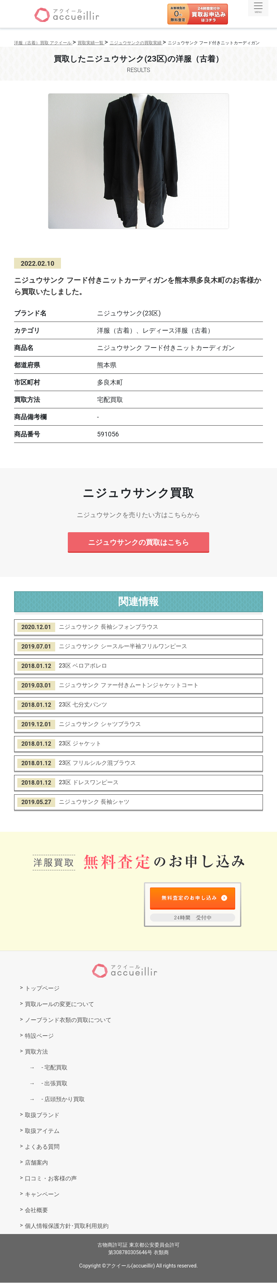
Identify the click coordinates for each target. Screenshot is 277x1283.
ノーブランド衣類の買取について (68, 1020)
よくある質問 (42, 1147)
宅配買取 (51, 1067)
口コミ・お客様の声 (51, 1178)
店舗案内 (36, 1162)
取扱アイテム (42, 1131)
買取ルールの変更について (59, 1004)
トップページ (42, 988)
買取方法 (36, 1052)
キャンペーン (42, 1194)
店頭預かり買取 (60, 1099)
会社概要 (36, 1210)
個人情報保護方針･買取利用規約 (67, 1226)
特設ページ (39, 1036)
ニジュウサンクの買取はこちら (138, 542)
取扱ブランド (42, 1115)
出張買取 (51, 1083)
